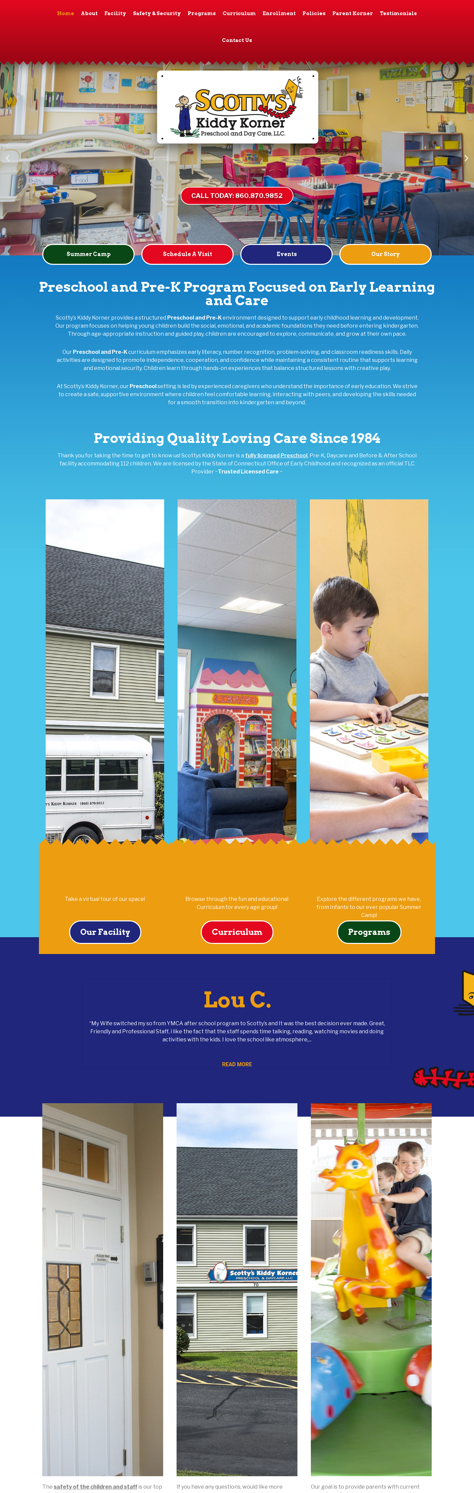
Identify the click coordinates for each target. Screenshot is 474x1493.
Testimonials (398, 13)
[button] (7, 158)
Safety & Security (157, 13)
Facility (115, 13)
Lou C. (237, 1000)
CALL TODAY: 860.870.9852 (237, 196)
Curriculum (239, 13)
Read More (237, 1064)
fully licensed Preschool (276, 455)
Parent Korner (352, 13)
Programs (202, 13)
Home (65, 13)
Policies (314, 13)
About (89, 13)
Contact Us (237, 40)
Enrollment (279, 13)
